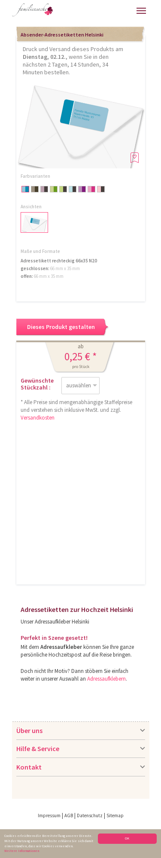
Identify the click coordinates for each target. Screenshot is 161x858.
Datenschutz (90, 815)
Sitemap (115, 815)
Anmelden (93, 11)
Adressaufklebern (106, 678)
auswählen (78, 385)
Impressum (49, 815)
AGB (68, 815)
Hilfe (68, 13)
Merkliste (127, 9)
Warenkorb (112, 9)
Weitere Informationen (21, 851)
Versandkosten (38, 417)
